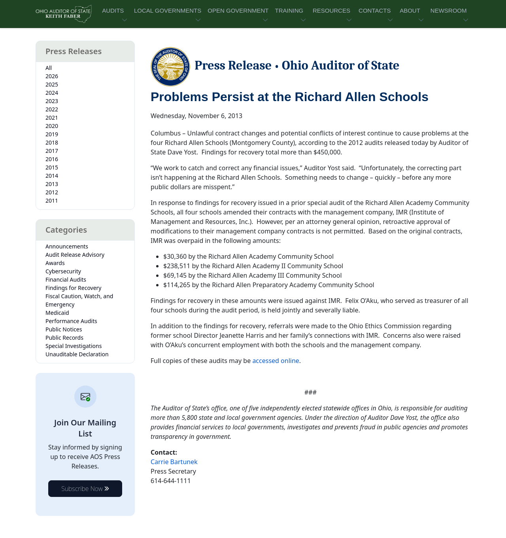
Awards (55, 263)
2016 (51, 159)
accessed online (275, 360)
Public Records (64, 337)
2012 (51, 192)
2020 (51, 126)
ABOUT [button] (410, 10)
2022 (51, 109)
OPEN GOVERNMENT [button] (238, 10)
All (48, 67)
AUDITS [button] (113, 10)
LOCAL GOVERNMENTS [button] (167, 10)
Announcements (66, 246)
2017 (51, 150)
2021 (51, 117)
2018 (51, 142)
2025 (51, 84)
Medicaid (57, 312)
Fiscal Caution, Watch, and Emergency (79, 300)
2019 (51, 134)
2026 (51, 76)
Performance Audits (71, 321)
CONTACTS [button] (375, 10)
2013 (51, 184)
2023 (51, 101)
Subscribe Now (85, 488)
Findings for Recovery (73, 288)
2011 (51, 200)
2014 (51, 175)
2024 (51, 92)
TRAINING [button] (289, 10)
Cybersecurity (63, 271)
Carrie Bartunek (174, 461)
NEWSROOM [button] (448, 10)
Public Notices (63, 329)
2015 (51, 167)
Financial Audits (65, 279)
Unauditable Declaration (77, 354)
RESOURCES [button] (331, 10)
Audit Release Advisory (74, 254)
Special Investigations (73, 346)
